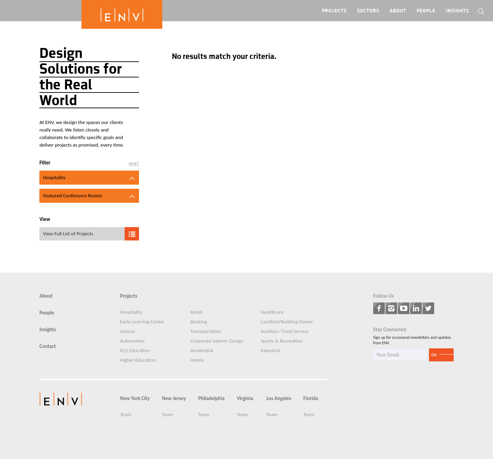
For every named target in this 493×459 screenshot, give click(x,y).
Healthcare (272, 312)
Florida (310, 398)
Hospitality (131, 312)
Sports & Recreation (281, 341)
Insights (457, 11)
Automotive (132, 341)
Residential (201, 350)
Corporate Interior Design (216, 341)
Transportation (205, 331)
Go (434, 355)
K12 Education (135, 350)
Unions (127, 331)
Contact (47, 346)
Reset (134, 164)
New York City (135, 398)
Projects (334, 11)
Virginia (245, 398)
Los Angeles (278, 398)
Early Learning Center (142, 322)
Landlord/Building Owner (287, 322)
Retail (196, 312)
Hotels (197, 360)
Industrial (270, 350)
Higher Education (138, 360)
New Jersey (174, 398)
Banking (198, 322)
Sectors (368, 11)
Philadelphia (211, 398)
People (426, 11)
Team (125, 415)
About (398, 11)
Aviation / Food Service (284, 331)
